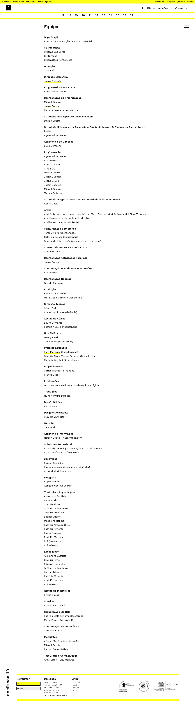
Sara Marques (52, 351)
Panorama (30, 2)
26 (125, 15)
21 (89, 15)
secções (163, 8)
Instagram (170, 2)
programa (177, 8)
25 (118, 15)
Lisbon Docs (18, 2)
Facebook (159, 2)
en (187, 8)
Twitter (190, 2)
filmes (151, 8)
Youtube (181, 2)
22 (96, 15)
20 (82, 15)
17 (62, 15)
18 (69, 15)
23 (104, 15)
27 (132, 15)
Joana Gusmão (53, 81)
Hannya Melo (51, 337)
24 (111, 15)
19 (75, 15)
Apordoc (6, 2)
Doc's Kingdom (44, 2)
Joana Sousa (51, 106)
